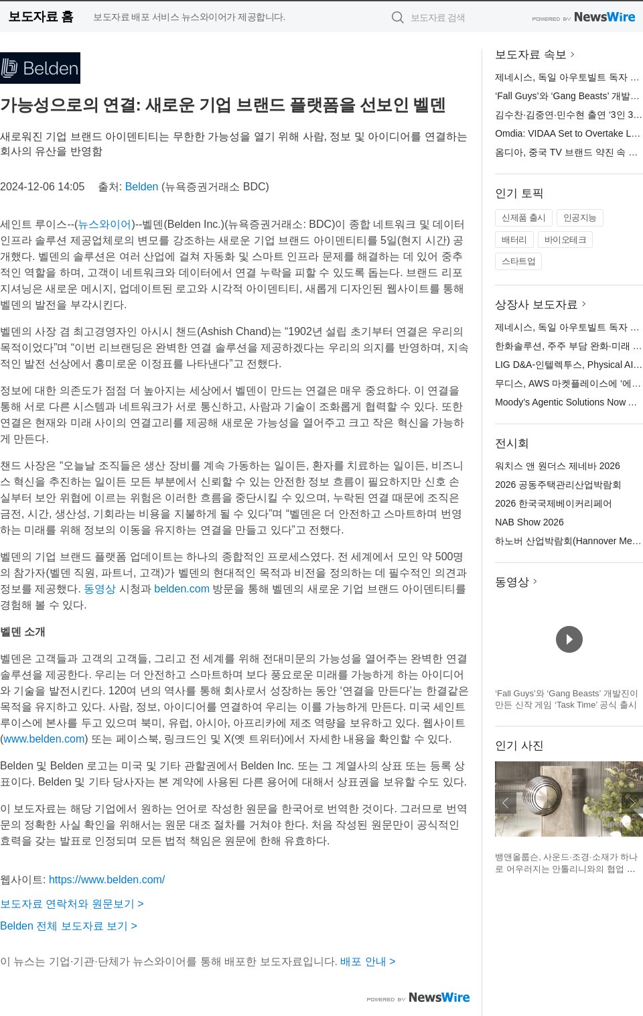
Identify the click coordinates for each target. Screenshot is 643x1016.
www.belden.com (43, 739)
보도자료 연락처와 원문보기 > (72, 903)
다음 (632, 803)
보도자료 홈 (40, 16)
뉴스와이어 (104, 224)
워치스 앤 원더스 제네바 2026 (557, 465)
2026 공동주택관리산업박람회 (558, 484)
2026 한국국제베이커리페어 (553, 503)
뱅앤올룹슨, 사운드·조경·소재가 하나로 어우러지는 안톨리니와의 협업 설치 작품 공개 (566, 868)
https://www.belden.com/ (107, 879)
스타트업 (518, 261)
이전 (505, 803)
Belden (142, 186)
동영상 (100, 588)
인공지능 (580, 217)
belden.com (182, 588)
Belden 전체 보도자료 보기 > (68, 926)
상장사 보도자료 (536, 304)
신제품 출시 (524, 217)
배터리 (514, 240)
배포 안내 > (367, 961)
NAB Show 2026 (529, 522)
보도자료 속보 (531, 54)
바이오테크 (566, 240)
